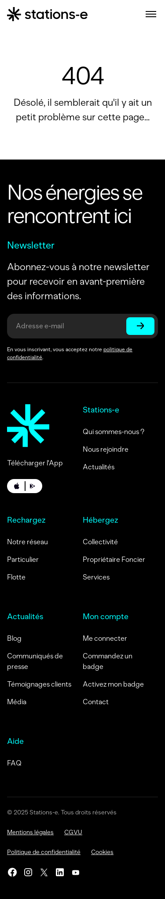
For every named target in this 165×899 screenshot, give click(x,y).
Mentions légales (30, 832)
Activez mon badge (113, 684)
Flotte (16, 577)
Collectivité (100, 542)
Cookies (102, 852)
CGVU (73, 832)
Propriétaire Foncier (114, 559)
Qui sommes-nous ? (113, 431)
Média (16, 702)
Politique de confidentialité (44, 852)
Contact (96, 702)
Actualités (98, 467)
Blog (14, 638)
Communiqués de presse (35, 661)
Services (96, 577)
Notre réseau (27, 542)
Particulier (23, 559)
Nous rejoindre (105, 449)
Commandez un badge (107, 661)
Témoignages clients (39, 684)
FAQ (14, 763)
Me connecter (105, 638)
